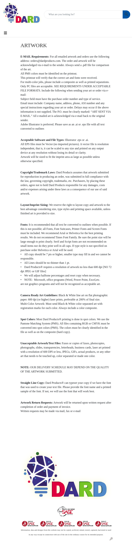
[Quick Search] (83, 14)
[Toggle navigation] (5, 33)
